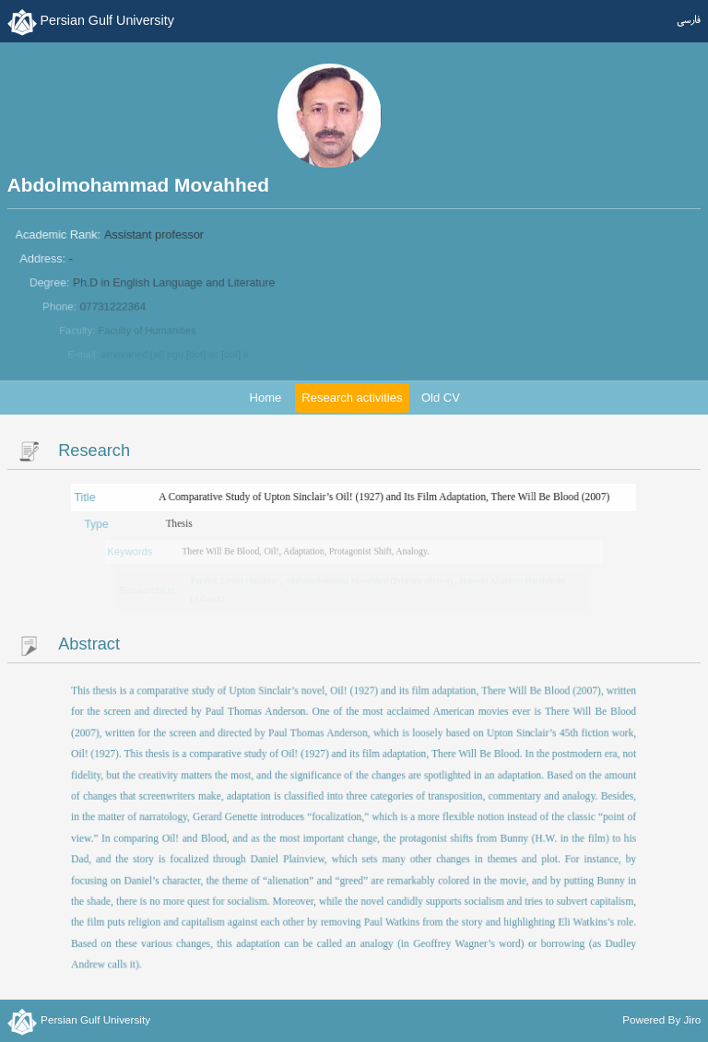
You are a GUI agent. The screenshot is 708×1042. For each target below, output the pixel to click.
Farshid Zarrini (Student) (237, 580)
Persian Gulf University (106, 20)
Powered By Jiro (661, 1018)
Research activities (351, 397)
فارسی (689, 20)
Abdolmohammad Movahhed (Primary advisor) (370, 580)
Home (266, 397)
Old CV (440, 397)
